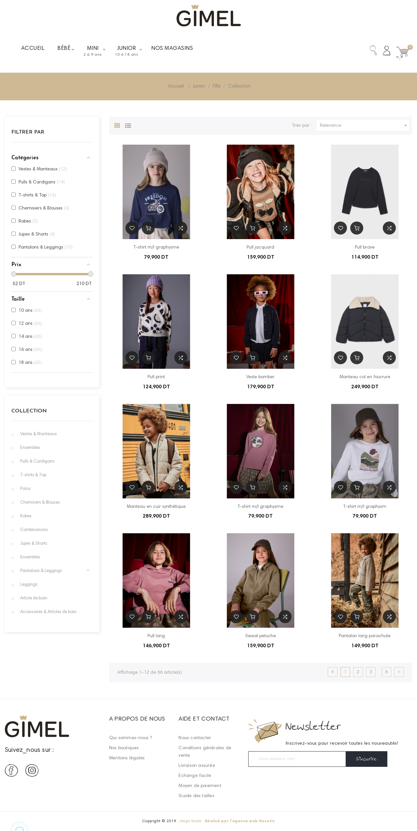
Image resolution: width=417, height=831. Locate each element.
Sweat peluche (260, 636)
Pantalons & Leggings (41, 571)
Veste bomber (260, 377)
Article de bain (33, 598)
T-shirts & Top (33, 475)
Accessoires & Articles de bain (48, 612)
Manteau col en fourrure (364, 377)
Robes (26, 516)
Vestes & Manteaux (38, 434)
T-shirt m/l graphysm (364, 507)
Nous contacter (195, 738)
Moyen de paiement (200, 786)
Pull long (156, 636)
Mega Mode (190, 821)
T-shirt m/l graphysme (156, 247)
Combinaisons (34, 530)
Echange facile (195, 776)
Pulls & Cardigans (37, 462)
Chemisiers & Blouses (40, 503)
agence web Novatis (253, 821)
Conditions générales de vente (205, 752)
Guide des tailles (196, 796)
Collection (29, 411)
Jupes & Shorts (33, 544)
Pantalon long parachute (365, 636)
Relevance (364, 125)
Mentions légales (127, 758)
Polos (25, 489)
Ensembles (30, 448)
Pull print (156, 377)
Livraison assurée (197, 766)
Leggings (28, 585)
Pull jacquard (260, 247)
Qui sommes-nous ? (130, 738)
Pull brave (365, 247)
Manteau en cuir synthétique (156, 507)
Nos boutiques (124, 748)
